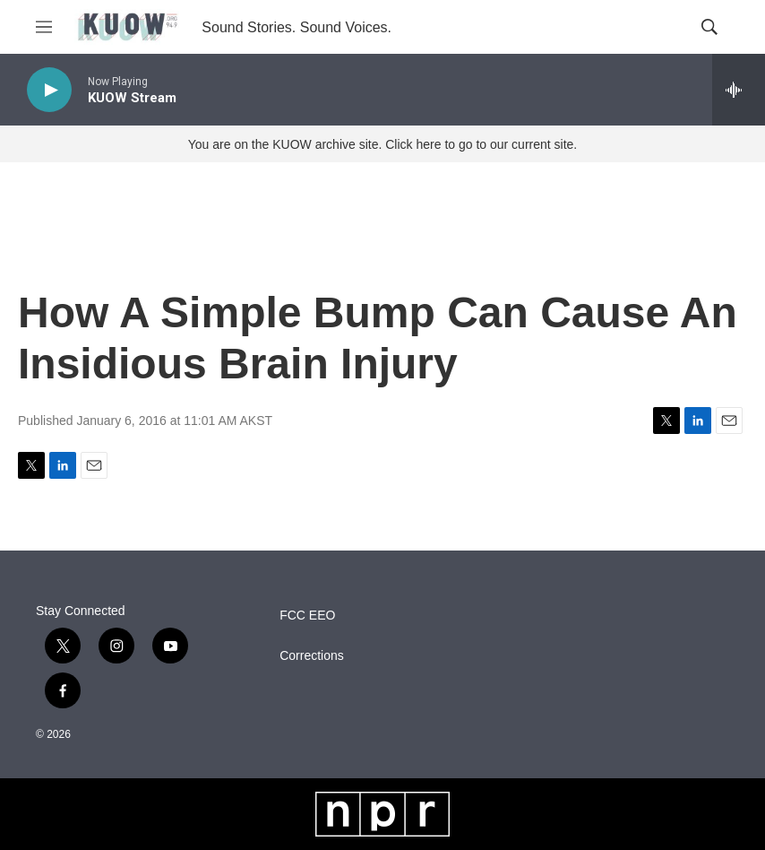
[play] (49, 90)
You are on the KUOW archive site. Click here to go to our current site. (382, 144)
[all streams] (738, 90)
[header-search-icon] (709, 27)
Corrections (311, 656)
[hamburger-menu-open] (44, 27)
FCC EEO (307, 615)
